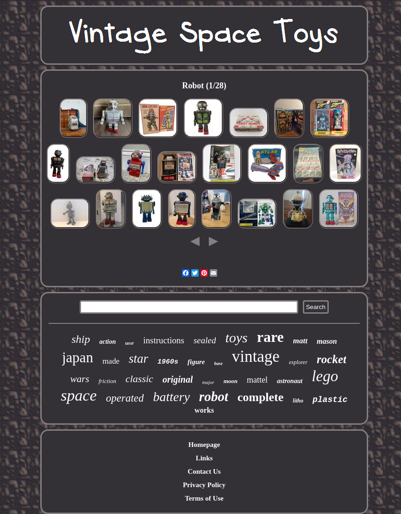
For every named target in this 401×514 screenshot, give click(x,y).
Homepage (204, 444)
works (204, 410)
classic (139, 378)
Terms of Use (204, 498)
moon (231, 381)
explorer (298, 362)
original (178, 379)
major (208, 382)
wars (79, 378)
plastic (330, 399)
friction (107, 381)
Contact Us (204, 471)
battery (171, 397)
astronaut (289, 381)
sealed (205, 340)
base (218, 363)
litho (298, 400)
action (107, 341)
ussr (129, 343)
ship (80, 339)
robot (213, 396)
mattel (257, 379)
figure (196, 361)
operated (125, 398)
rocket (331, 359)
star (138, 358)
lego (325, 376)
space (78, 395)
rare (270, 336)
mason (327, 341)
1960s (167, 362)
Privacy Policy (204, 485)
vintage (256, 356)
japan (77, 357)
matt (300, 340)
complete (261, 397)
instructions (163, 340)
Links (204, 458)
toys (236, 337)
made (110, 361)
